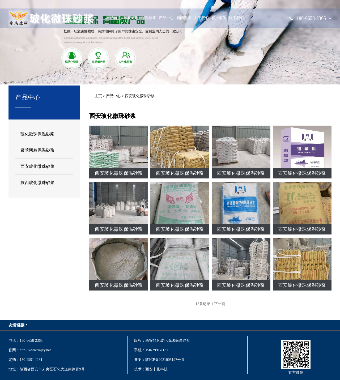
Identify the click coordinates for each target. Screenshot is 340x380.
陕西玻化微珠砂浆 (37, 182)
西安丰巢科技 (156, 369)
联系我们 (236, 20)
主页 (98, 96)
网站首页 (113, 20)
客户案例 (218, 20)
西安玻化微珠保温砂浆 (119, 173)
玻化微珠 (131, 20)
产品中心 (166, 20)
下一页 (219, 304)
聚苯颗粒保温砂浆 (37, 150)
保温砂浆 (148, 20)
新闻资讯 (183, 20)
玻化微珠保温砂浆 (37, 134)
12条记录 (203, 304)
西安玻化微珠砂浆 (37, 166)
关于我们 (201, 20)
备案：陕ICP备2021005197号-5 (159, 360)
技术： (139, 369)
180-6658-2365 (311, 20)
